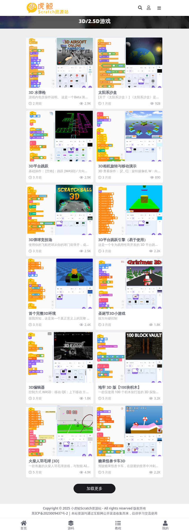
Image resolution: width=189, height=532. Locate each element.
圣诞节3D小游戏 (111, 313)
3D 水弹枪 (37, 92)
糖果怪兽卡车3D (111, 460)
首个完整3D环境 (42, 313)
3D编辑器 (37, 387)
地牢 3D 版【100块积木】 (119, 387)
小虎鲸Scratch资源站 (86, 508)
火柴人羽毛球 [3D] (44, 460)
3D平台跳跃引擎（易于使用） (123, 239)
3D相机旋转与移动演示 (117, 166)
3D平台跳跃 (38, 166)
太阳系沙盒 (107, 92)
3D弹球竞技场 (40, 239)
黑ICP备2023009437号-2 (50, 513)
